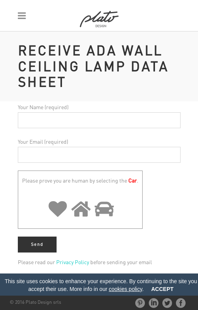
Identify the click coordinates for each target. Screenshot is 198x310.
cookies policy (125, 289)
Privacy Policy (72, 261)
